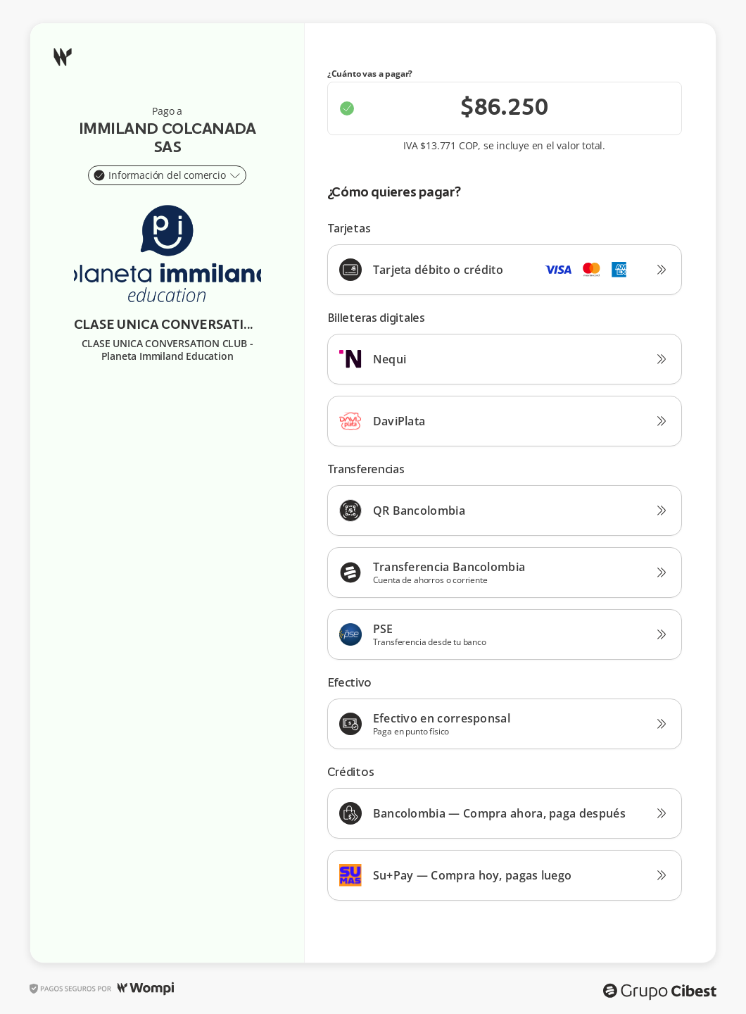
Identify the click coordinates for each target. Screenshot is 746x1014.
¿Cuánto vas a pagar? (370, 74)
